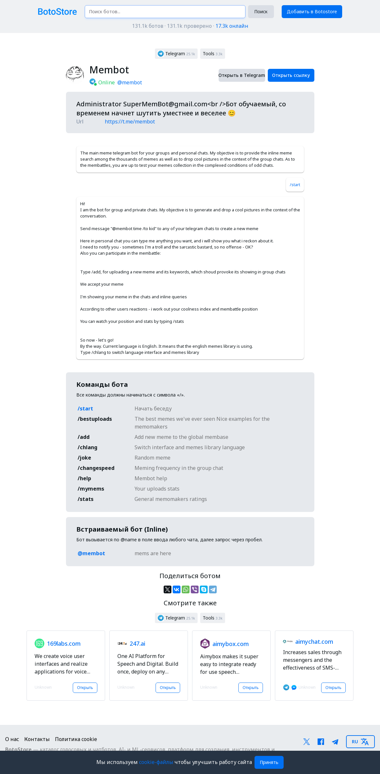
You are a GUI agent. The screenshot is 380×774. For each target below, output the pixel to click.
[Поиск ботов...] (165, 11)
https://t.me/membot (130, 121)
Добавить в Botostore (312, 11)
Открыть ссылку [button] (291, 75)
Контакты (37, 739)
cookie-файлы (157, 762)
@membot (129, 82)
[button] (176, 53)
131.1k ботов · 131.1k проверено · (190, 25)
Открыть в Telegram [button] (242, 75)
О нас (12, 739)
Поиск (260, 11)
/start (295, 184)
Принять (269, 762)
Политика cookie (76, 739)
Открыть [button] (85, 687)
